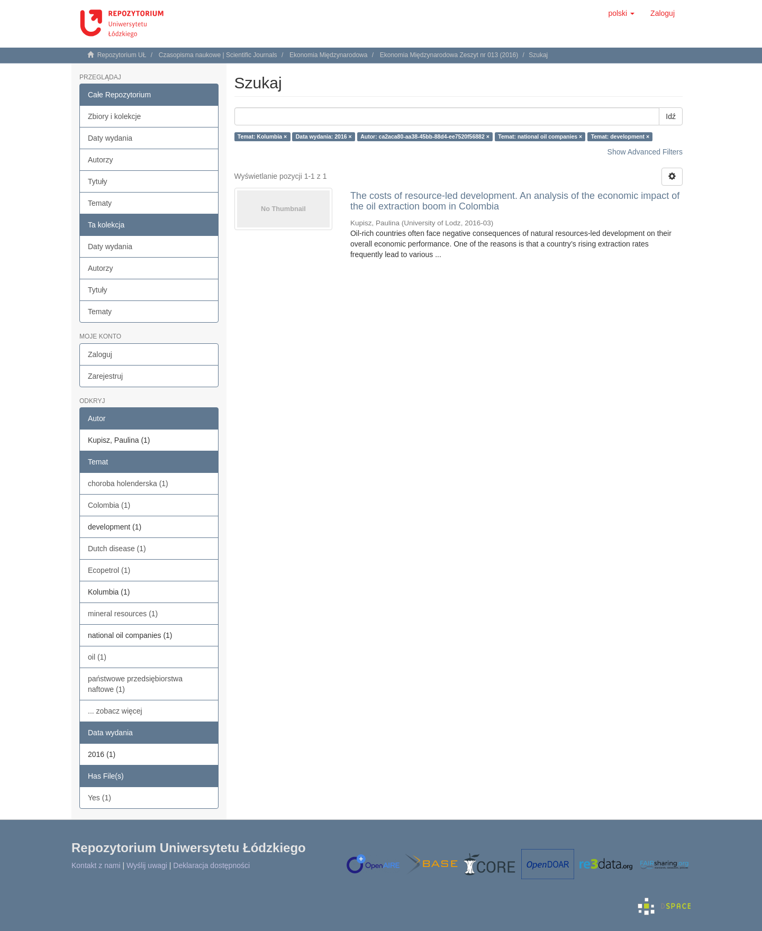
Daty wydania (110, 138)
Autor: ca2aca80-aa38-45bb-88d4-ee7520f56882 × (424, 136)
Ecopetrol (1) (109, 570)
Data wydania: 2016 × (324, 136)
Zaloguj (100, 354)
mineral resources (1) (123, 613)
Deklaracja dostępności (211, 865)
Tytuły (97, 181)
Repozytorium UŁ (122, 55)
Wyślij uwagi (146, 865)
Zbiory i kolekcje (114, 116)
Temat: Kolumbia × (262, 136)
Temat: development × (620, 136)
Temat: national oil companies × (540, 136)
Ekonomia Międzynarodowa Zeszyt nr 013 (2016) (449, 55)
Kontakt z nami (96, 865)
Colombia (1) (109, 505)
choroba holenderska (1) (128, 483)
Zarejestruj (105, 376)
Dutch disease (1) (117, 548)
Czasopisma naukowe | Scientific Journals (218, 55)
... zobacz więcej (115, 711)
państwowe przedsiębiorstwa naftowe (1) (135, 683)
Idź (671, 116)
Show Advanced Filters (645, 152)
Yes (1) (99, 797)
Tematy (100, 203)
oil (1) (97, 657)
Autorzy (100, 160)
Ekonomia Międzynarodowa (328, 55)
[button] (621, 13)
